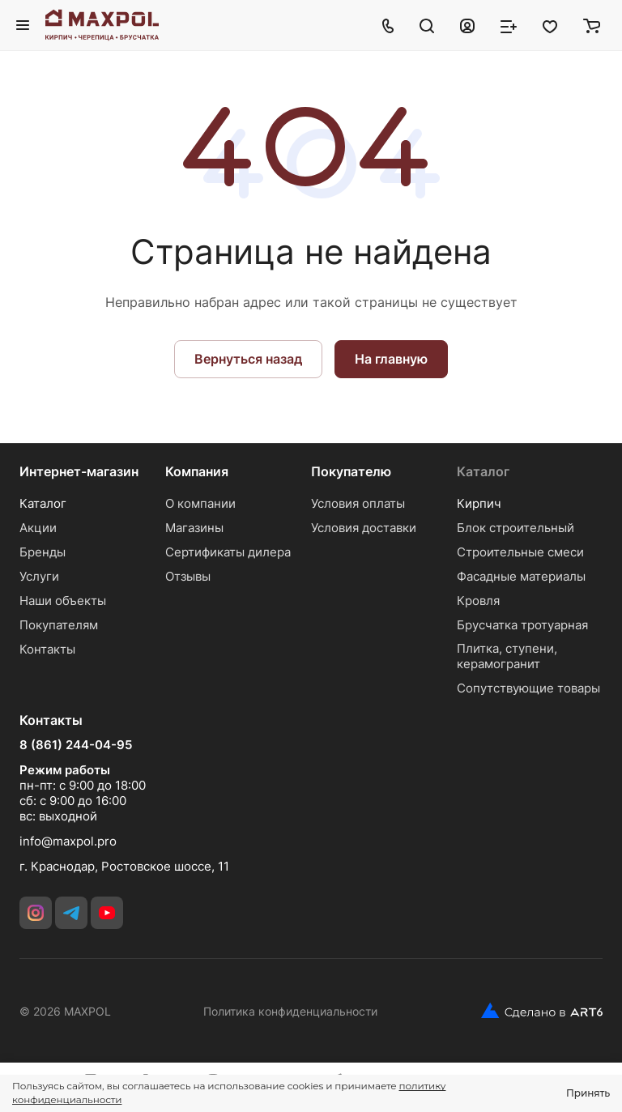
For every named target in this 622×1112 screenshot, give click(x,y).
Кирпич (479, 503)
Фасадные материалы (521, 576)
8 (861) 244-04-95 (75, 745)
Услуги (39, 576)
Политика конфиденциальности (290, 1011)
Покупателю (351, 471)
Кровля (478, 600)
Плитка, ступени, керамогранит (507, 656)
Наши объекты (62, 600)
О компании (200, 503)
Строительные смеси (520, 552)
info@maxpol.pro (68, 841)
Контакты (47, 649)
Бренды (42, 552)
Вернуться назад (248, 359)
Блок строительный (515, 527)
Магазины (194, 527)
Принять (588, 1093)
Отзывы (188, 576)
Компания (196, 471)
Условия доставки (363, 527)
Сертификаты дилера (228, 552)
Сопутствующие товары (528, 688)
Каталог (42, 503)
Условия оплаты (358, 503)
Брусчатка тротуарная (522, 625)
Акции (38, 527)
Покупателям (58, 625)
